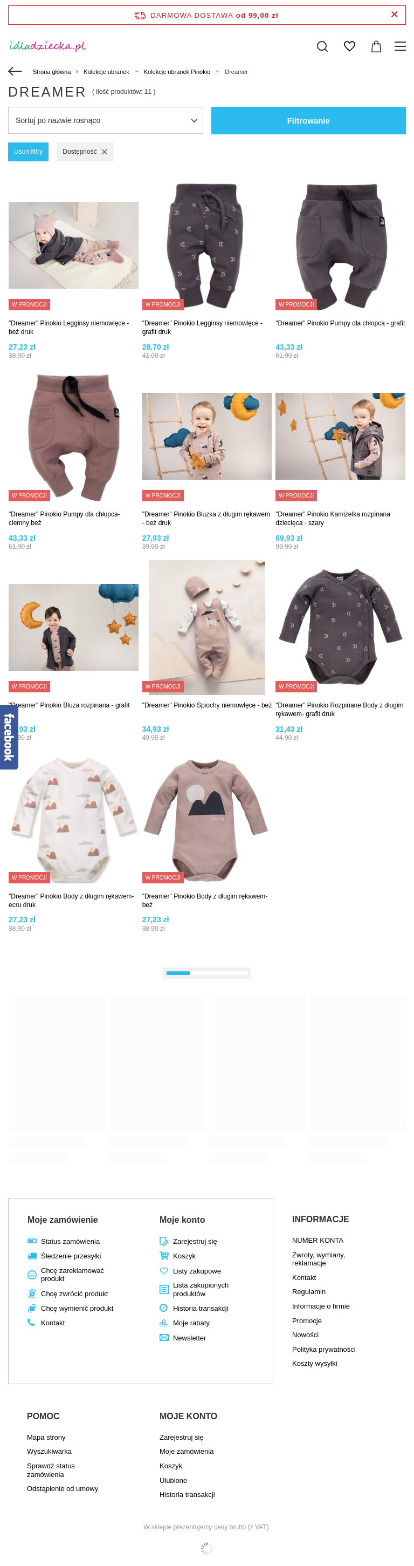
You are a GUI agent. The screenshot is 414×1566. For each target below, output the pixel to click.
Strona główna (52, 72)
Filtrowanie (308, 120)
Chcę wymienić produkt (77, 1308)
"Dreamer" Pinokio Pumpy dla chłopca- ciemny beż (64, 518)
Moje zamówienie (62, 1219)
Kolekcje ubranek (106, 72)
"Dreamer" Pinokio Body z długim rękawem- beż (205, 901)
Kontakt (53, 1323)
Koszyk (184, 1256)
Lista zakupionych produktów (201, 1289)
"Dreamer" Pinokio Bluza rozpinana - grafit (69, 705)
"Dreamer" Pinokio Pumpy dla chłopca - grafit (340, 323)
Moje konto (182, 1219)
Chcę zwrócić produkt (74, 1294)
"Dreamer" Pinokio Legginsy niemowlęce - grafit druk (202, 327)
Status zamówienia (70, 1241)
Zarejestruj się (195, 1241)
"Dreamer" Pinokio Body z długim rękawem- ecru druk (71, 901)
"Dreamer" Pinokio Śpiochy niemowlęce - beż (207, 705)
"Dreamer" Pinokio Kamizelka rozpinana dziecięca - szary (332, 518)
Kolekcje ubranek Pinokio (177, 72)
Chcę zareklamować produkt (72, 1275)
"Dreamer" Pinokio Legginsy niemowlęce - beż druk (69, 327)
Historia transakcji (201, 1308)
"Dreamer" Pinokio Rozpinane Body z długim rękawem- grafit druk (339, 710)
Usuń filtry (28, 151)
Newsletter (189, 1338)
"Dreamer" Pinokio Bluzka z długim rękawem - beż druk (206, 518)
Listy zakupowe (197, 1271)
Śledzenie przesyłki (71, 1256)
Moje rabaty (191, 1323)
